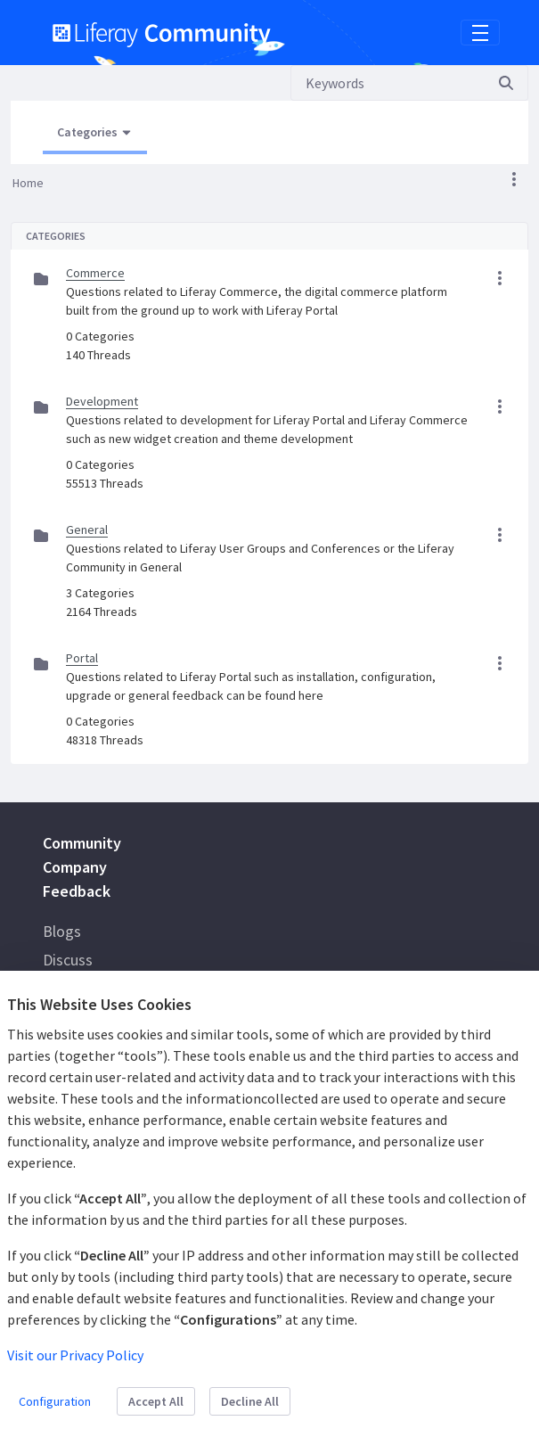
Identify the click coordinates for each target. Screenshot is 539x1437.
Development (102, 401)
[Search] (387, 83)
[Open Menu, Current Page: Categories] (95, 133)
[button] (514, 179)
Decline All (250, 1401)
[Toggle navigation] (480, 33)
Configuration (55, 1401)
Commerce (95, 273)
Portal (82, 658)
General (87, 529)
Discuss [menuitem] (68, 959)
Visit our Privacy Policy (75, 1355)
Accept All (156, 1401)
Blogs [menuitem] (62, 931)
